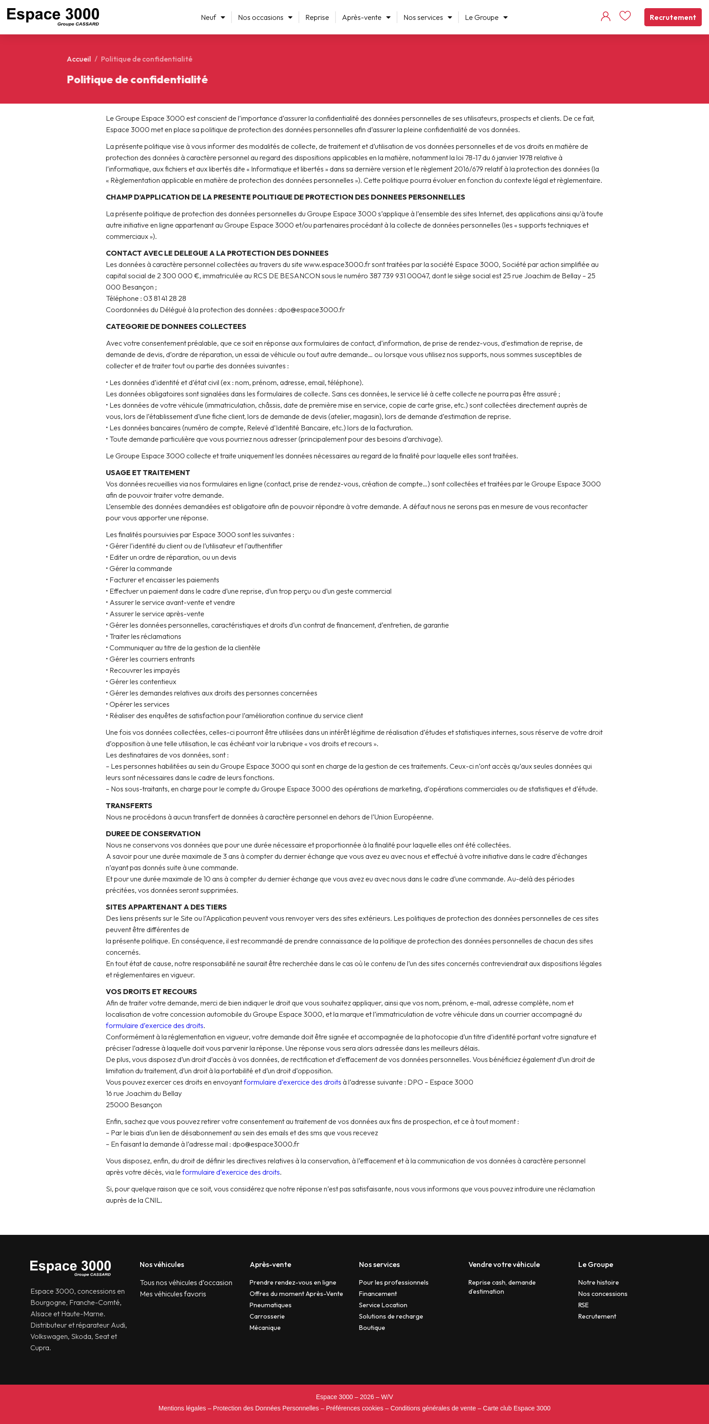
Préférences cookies (354, 1408)
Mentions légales (182, 1408)
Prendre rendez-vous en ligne (293, 1282)
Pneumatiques (271, 1305)
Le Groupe (486, 17)
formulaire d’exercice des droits (154, 1025)
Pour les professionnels (394, 1282)
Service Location (383, 1305)
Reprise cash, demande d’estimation (502, 1286)
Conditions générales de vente (433, 1408)
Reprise (317, 17)
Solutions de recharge (391, 1316)
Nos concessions (603, 1294)
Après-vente (366, 17)
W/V (387, 1396)
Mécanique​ (265, 1328)
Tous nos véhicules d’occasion (186, 1282)
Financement (378, 1294)
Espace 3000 (334, 1396)
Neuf (213, 17)
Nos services (427, 17)
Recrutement (673, 17)
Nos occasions (265, 17)
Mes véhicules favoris (173, 1293)
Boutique (372, 1328)
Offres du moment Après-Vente (296, 1294)
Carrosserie (267, 1316)
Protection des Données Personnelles (266, 1408)
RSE (583, 1305)
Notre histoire (598, 1282)
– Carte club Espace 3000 (513, 1408)
